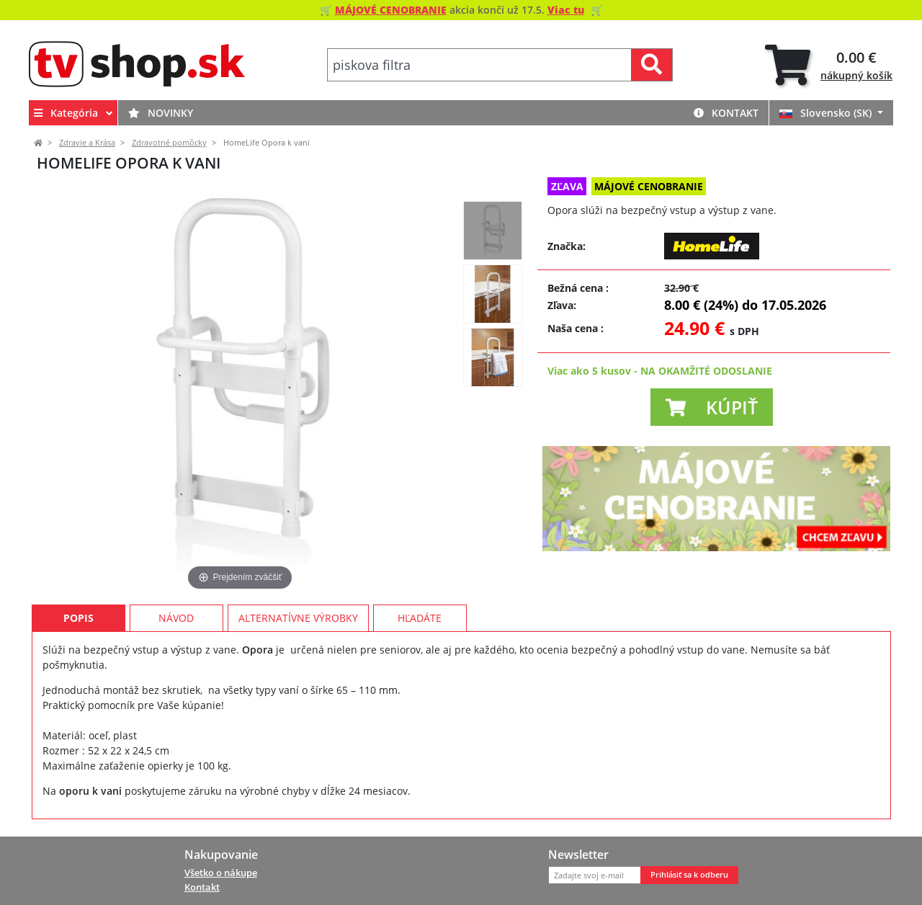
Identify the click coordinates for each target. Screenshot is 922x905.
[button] (711, 407)
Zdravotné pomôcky (169, 143)
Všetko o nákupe (220, 872)
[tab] (828, 65)
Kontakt (726, 113)
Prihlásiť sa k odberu (689, 875)
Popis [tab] (78, 618)
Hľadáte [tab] (420, 618)
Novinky (160, 113)
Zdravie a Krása (87, 143)
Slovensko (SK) (826, 113)
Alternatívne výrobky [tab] (298, 618)
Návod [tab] (176, 618)
